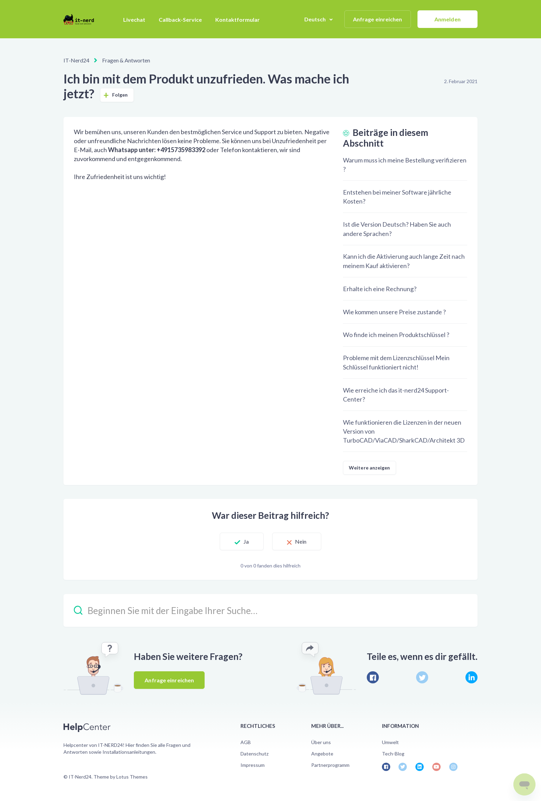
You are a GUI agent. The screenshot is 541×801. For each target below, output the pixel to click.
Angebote (322, 753)
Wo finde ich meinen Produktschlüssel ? (396, 334)
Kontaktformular (237, 19)
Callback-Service (180, 19)
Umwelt (390, 742)
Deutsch (315, 19)
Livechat (134, 19)
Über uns (321, 742)
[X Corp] (422, 677)
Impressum (252, 765)
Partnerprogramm (330, 765)
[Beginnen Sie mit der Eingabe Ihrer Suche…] (270, 610)
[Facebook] (373, 677)
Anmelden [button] (447, 19)
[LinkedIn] (471, 677)
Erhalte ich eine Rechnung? (379, 289)
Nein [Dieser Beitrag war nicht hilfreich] (300, 541)
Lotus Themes (132, 777)
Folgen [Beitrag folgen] (120, 95)
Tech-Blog (393, 753)
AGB (245, 742)
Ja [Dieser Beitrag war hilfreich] (246, 541)
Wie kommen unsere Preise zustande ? (394, 312)
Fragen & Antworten (126, 60)
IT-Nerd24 (76, 60)
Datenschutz (254, 753)
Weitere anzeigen (369, 468)
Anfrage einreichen (377, 19)
